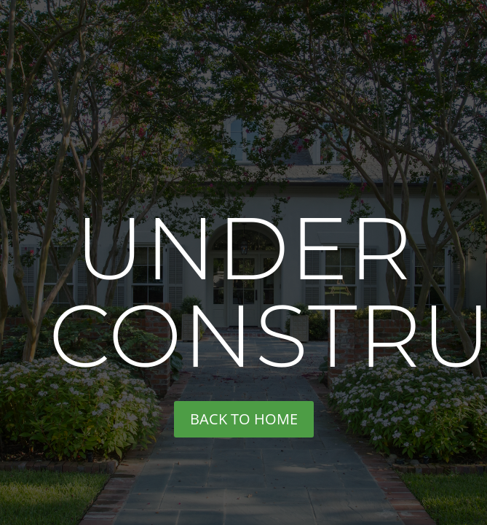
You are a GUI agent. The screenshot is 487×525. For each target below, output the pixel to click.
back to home (244, 419)
